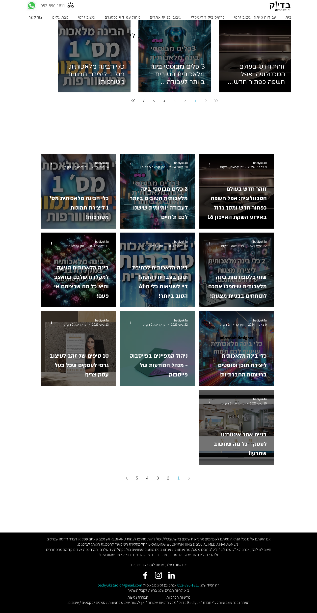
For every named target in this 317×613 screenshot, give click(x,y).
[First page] (216, 100)
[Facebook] (145, 575)
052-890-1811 (188, 585)
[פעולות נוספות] (207, 165)
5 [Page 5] (154, 101)
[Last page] (133, 100)
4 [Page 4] (164, 101)
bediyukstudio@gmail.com (120, 585)
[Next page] (143, 100)
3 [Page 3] (175, 101)
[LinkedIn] (171, 575)
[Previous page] (205, 100)
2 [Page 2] (185, 101)
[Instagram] (158, 575)
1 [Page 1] (195, 101)
